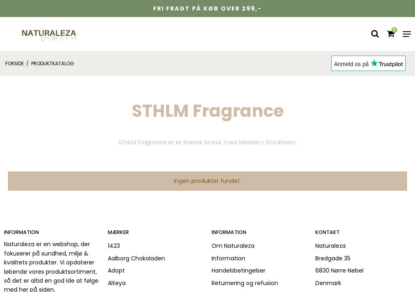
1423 (114, 246)
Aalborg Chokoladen (136, 258)
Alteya (117, 283)
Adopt (116, 270)
